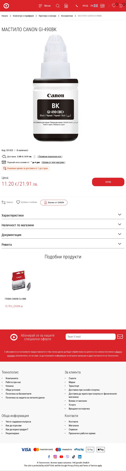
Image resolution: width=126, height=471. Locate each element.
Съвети (72, 378)
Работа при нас (13, 382)
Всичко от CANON (56, 202)
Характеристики (61, 215)
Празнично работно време (82, 433)
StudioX (86, 462)
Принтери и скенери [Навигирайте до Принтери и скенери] (47, 16)
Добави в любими (26, 203)
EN (94, 5)
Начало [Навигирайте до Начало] (5, 16)
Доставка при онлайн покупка (84, 389)
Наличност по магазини (61, 225)
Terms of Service (90, 465)
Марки (72, 382)
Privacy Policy (73, 465)
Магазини (74, 425)
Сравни (7, 202)
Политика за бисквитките (18, 393)
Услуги (72, 404)
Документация (61, 234)
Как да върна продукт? (17, 429)
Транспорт (74, 385)
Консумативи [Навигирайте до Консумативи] (67, 16)
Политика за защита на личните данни (25, 397)
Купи (108, 182)
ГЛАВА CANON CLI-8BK (15, 298)
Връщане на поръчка (79, 408)
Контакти (73, 421)
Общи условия (13, 389)
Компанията (12, 378)
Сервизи (73, 429)
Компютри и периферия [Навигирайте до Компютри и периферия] (23, 16)
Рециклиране (12, 433)
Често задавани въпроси (18, 421)
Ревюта (61, 244)
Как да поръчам (14, 425)
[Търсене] (58, 6)
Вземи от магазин (78, 400)
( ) (50, 156)
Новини (10, 385)
